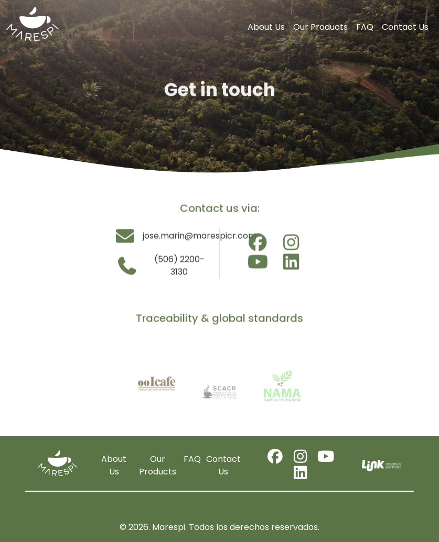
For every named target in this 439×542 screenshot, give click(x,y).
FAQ (364, 27)
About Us (266, 27)
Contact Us (405, 27)
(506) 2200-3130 (160, 268)
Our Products (320, 27)
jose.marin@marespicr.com (164, 238)
